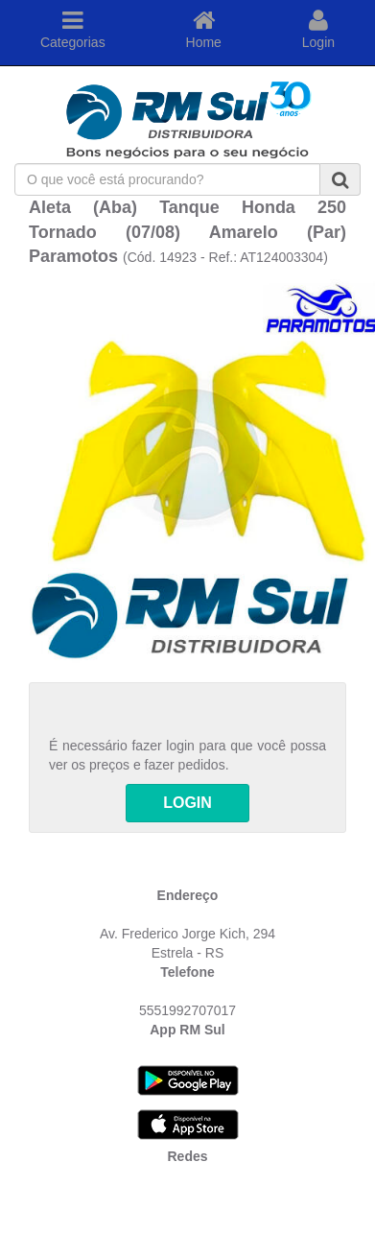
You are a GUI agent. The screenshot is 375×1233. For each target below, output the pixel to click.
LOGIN (187, 802)
